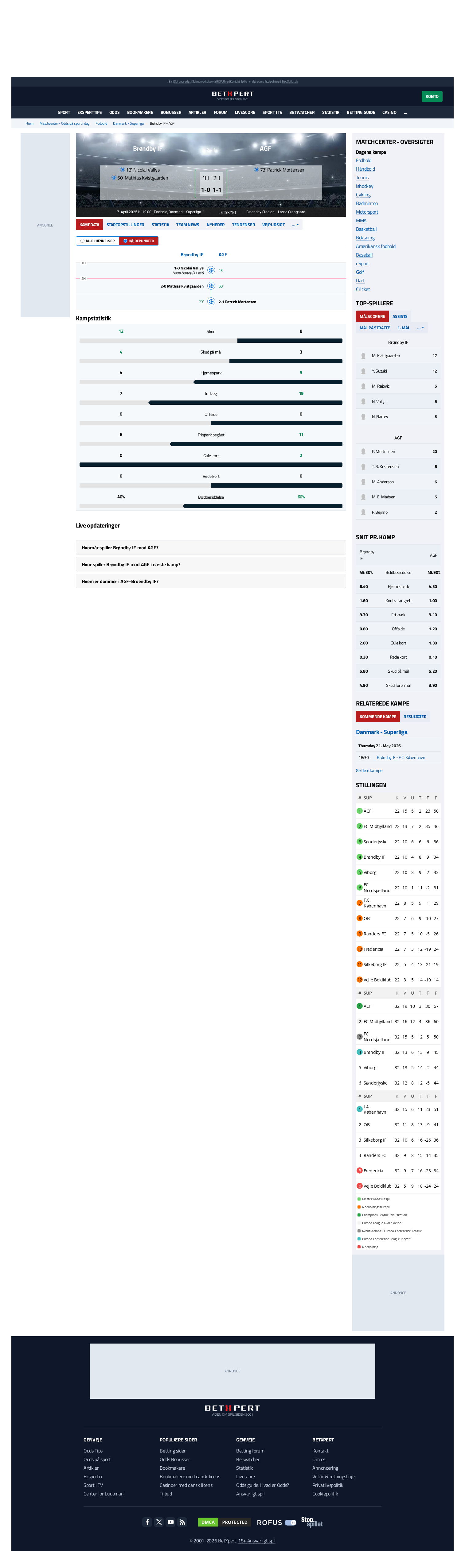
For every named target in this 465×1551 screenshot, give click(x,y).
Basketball (366, 229)
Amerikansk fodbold (375, 246)
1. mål (403, 327)
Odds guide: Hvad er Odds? (262, 1485)
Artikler (197, 112)
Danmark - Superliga (128, 123)
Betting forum (250, 1450)
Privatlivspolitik (327, 1485)
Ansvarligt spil (250, 1493)
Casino (389, 112)
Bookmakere (140, 112)
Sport (64, 112)
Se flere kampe (369, 770)
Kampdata (89, 224)
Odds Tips (93, 1450)
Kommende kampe (378, 716)
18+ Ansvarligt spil (256, 1540)
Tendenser (243, 224)
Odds (114, 112)
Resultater (415, 716)
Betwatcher (302, 112)
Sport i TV (272, 112)
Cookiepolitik (325, 1493)
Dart (360, 280)
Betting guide (361, 112)
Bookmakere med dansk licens (190, 1476)
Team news (187, 224)
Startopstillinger (125, 224)
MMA (361, 220)
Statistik (330, 112)
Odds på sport (97, 1459)
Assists (400, 316)
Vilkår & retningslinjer (334, 1476)
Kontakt (320, 1450)
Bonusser (171, 112)
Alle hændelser (97, 241)
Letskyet (224, 212)
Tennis (362, 177)
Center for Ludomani (104, 1493)
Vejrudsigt (273, 224)
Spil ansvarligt (182, 81)
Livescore (245, 112)
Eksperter (93, 1476)
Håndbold (365, 168)
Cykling (363, 194)
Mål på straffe (375, 327)
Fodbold (101, 123)
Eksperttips (89, 112)
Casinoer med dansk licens (186, 1485)
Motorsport (367, 211)
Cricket (363, 289)
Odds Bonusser (175, 1459)
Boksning (365, 237)
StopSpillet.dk (290, 81)
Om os (318, 1459)
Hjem (29, 123)
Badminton (367, 203)
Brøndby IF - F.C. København (401, 757)
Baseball (364, 254)
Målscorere (372, 316)
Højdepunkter (138, 241)
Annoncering (325, 1468)
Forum (221, 112)
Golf (360, 272)
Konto (432, 96)
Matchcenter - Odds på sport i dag (64, 123)
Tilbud (166, 1493)
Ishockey (364, 186)
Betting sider (173, 1450)
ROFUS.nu (222, 81)
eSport (362, 263)
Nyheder (216, 224)
